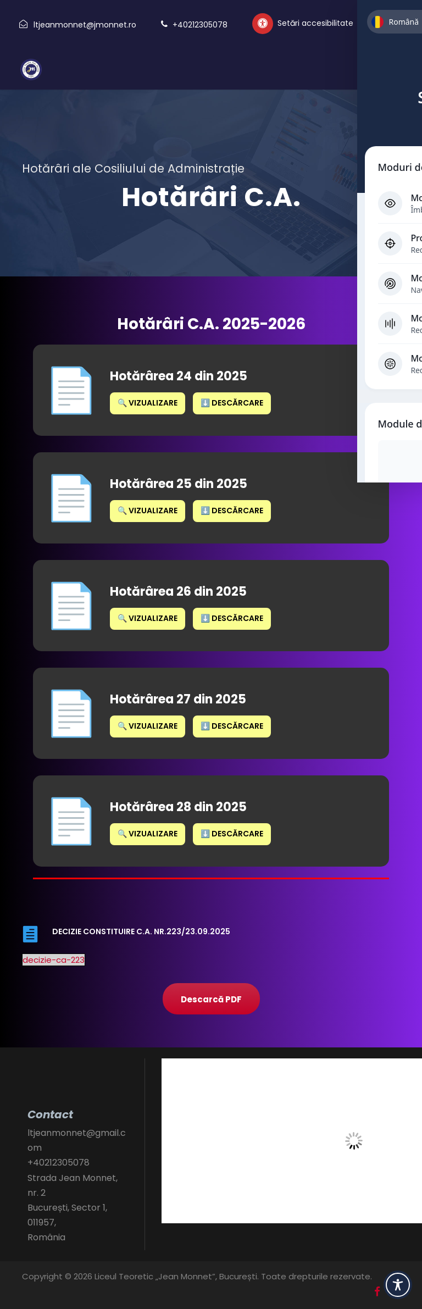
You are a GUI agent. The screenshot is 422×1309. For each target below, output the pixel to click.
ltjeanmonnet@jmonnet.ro (85, 24)
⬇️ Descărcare (232, 402)
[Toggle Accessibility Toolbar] (398, 1285)
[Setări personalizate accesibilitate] (302, 23)
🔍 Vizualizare (147, 402)
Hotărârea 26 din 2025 (178, 591)
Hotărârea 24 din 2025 (178, 376)
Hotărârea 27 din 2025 (178, 699)
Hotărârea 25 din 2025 (178, 483)
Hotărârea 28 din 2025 (178, 807)
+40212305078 (200, 24)
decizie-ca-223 (54, 960)
